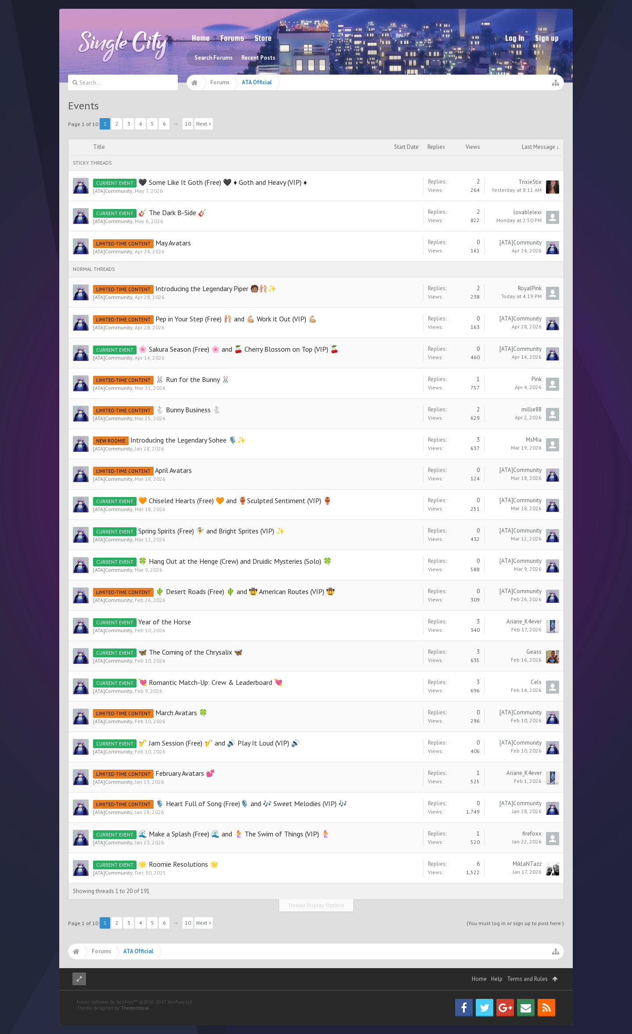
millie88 (531, 409)
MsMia (534, 439)
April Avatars (173, 470)
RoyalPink (530, 288)
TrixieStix (530, 182)
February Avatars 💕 (185, 773)
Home (201, 38)
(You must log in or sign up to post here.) (515, 923)
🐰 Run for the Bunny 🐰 (192, 379)
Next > (203, 123)
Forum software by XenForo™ (135, 1019)
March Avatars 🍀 (181, 712)
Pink (536, 379)
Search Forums (213, 57)
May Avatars (173, 242)
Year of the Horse (164, 621)
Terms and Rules (527, 996)
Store (263, 38)
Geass (534, 652)
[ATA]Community (113, 190)
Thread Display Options (316, 905)
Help (497, 996)
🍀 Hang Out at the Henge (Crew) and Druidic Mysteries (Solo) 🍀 (235, 561)
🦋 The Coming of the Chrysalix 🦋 (190, 652)
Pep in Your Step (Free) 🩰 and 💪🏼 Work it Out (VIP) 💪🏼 (236, 318)
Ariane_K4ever (524, 621)
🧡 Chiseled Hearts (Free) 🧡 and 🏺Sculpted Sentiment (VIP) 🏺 (235, 500)
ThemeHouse (135, 1026)
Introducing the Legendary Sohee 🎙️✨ (188, 440)
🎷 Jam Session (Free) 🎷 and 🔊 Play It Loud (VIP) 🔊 (219, 743)
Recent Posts (258, 57)
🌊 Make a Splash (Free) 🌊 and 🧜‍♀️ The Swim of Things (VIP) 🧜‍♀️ (234, 833)
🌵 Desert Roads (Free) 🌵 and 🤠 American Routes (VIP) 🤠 (245, 591)
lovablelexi (528, 212)
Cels (536, 682)
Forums (232, 38)
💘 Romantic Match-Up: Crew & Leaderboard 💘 (210, 682)
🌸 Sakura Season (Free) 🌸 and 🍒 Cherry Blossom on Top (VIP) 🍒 (238, 349)
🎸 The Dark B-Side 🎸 (172, 212)
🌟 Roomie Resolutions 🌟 (178, 864)
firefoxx (532, 833)
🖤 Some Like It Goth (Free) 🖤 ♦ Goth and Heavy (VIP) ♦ (222, 182)
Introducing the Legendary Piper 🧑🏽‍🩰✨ (215, 288)
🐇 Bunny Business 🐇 (188, 409)
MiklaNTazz (527, 864)
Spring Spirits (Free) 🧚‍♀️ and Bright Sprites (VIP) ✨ (211, 530)
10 (188, 123)
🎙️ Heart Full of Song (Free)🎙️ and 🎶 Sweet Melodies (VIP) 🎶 (251, 803)
